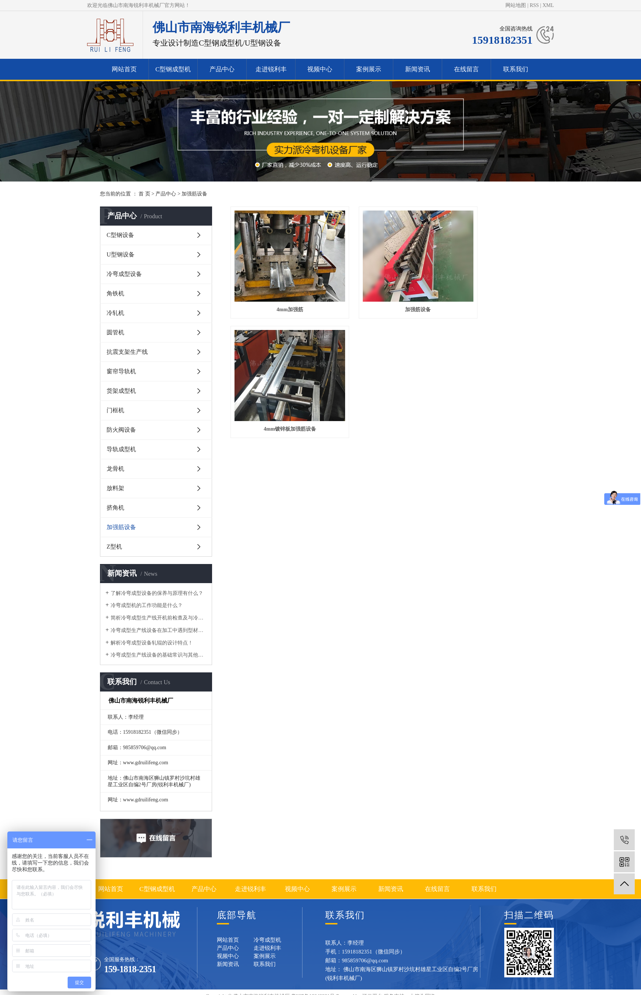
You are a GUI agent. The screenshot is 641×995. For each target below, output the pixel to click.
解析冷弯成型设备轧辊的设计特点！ (152, 643)
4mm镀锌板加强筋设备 (492, 292)
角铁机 (115, 293)
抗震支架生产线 (127, 352)
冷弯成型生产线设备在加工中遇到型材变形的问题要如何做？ (159, 630)
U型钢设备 (121, 254)
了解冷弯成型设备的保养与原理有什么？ (157, 593)
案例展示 (368, 69)
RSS (534, 5)
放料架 (115, 488)
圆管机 (115, 332)
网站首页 (124, 69)
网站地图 (515, 5)
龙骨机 (115, 469)
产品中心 (222, 69)
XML (548, 5)
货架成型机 (121, 391)
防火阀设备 (121, 430)
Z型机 (114, 546)
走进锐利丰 (271, 69)
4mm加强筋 (279, 292)
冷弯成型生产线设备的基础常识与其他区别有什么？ (159, 655)
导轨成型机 (121, 449)
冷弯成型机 (267, 940)
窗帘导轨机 (121, 371)
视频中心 (319, 69)
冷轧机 (115, 313)
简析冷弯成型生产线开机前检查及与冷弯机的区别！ (159, 618)
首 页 (144, 194)
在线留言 (466, 69)
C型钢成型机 (173, 69)
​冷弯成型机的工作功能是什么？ (147, 605)
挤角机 (115, 507)
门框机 (115, 410)
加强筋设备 (194, 194)
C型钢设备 (120, 235)
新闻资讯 (417, 69)
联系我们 (515, 69)
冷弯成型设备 (124, 274)
